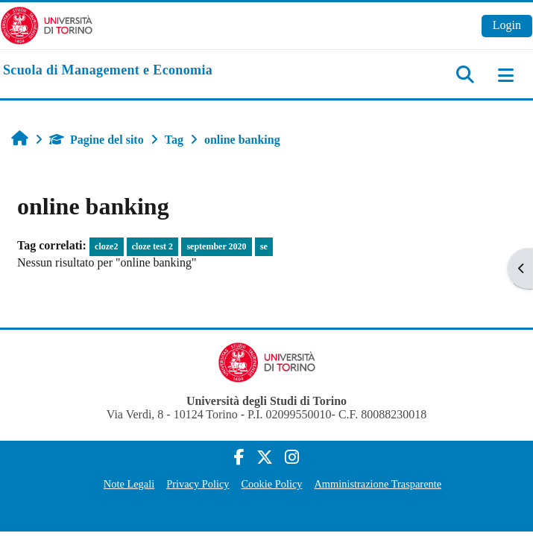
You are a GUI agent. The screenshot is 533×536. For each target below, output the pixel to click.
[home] (107, 71)
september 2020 (216, 246)
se (264, 246)
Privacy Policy (197, 484)
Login (507, 25)
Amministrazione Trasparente (377, 484)
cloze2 (106, 246)
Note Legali (129, 484)
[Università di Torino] (46, 24)
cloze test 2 (152, 246)
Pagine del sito (96, 139)
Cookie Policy (272, 484)
